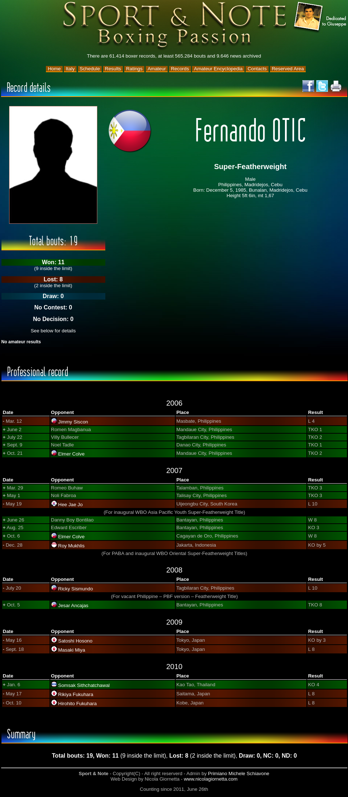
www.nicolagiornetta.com (210, 779)
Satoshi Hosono (75, 641)
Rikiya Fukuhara (75, 694)
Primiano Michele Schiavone (238, 773)
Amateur (157, 68)
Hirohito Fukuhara (77, 703)
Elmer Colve (71, 454)
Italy (70, 68)
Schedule (90, 68)
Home (54, 68)
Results (113, 68)
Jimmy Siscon (73, 422)
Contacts (257, 68)
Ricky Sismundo (75, 588)
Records (180, 68)
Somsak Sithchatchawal (84, 685)
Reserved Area (288, 68)
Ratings (134, 68)
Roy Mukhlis (71, 545)
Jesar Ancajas (73, 605)
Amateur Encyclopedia (218, 68)
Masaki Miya (71, 650)
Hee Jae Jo (70, 504)
